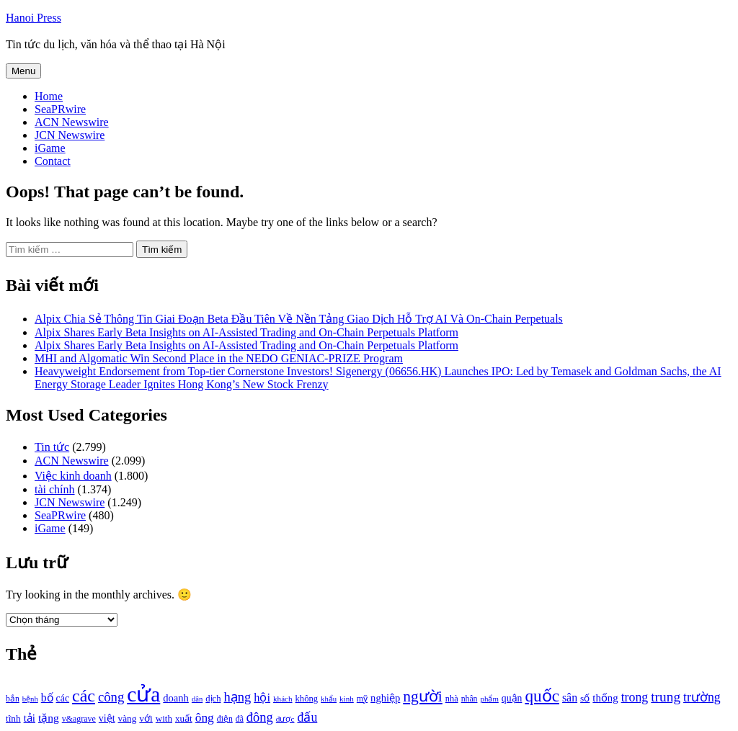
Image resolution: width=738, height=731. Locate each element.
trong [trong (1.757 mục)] (635, 697)
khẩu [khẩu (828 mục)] (329, 699)
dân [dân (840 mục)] (197, 699)
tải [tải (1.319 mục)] (29, 718)
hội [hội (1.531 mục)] (262, 697)
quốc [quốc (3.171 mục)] (542, 695)
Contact (53, 161)
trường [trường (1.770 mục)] (702, 697)
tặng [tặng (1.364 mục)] (48, 718)
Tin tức (52, 447)
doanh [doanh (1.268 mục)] (176, 698)
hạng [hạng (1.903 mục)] (237, 697)
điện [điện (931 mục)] (225, 719)
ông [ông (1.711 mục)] (204, 718)
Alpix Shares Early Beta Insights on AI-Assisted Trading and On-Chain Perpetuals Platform (246, 332)
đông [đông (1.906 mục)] (259, 717)
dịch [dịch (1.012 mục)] (213, 699)
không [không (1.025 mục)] (307, 699)
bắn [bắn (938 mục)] (12, 699)
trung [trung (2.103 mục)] (665, 696)
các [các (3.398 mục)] (83, 695)
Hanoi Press (33, 18)
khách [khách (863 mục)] (283, 698)
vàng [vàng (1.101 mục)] (127, 718)
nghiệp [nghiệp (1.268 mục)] (385, 698)
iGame (50, 148)
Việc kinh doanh (73, 476)
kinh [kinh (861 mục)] (346, 698)
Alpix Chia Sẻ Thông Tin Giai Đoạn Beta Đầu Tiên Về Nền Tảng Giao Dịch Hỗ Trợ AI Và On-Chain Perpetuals (299, 319)
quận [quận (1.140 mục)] (512, 698)
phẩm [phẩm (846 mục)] (490, 698)
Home (49, 96)
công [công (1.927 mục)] (111, 696)
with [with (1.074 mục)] (164, 718)
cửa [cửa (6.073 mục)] (143, 694)
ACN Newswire (72, 122)
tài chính (55, 489)
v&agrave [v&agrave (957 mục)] (79, 719)
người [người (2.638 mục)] (422, 696)
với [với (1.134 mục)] (145, 718)
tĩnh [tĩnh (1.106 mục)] (13, 718)
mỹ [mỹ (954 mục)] (362, 699)
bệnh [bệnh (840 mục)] (30, 699)
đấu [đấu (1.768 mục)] (307, 717)
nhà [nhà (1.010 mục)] (451, 699)
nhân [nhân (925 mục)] (469, 699)
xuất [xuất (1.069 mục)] (183, 718)
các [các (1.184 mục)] (63, 698)
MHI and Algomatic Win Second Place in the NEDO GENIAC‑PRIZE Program (219, 358)
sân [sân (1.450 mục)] (569, 697)
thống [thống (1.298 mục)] (605, 698)
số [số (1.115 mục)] (585, 698)
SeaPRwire (60, 109)
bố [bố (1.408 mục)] (47, 697)
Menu (23, 71)
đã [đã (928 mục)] (240, 719)
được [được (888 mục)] (285, 718)
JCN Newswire (70, 135)
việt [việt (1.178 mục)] (107, 718)
